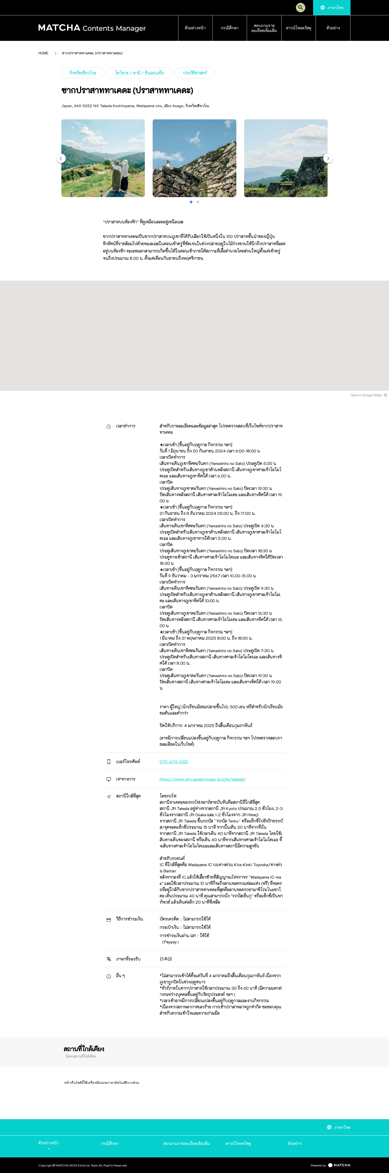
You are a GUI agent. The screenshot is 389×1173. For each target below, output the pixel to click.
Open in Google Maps (366, 395)
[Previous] (61, 158)
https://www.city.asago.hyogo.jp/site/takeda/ (203, 779)
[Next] (328, 158)
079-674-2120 (174, 761)
